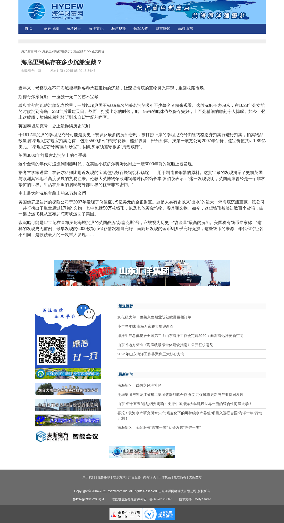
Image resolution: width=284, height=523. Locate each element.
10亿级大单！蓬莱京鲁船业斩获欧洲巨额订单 (154, 317)
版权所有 (180, 477)
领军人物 (140, 29)
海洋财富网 (29, 51)
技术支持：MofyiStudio (195, 499)
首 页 (29, 29)
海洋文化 (96, 29)
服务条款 (104, 477)
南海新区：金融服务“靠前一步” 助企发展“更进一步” (159, 427)
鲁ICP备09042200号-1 (88, 499)
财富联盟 (163, 29)
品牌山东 (185, 29)
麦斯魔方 (195, 477)
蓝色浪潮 (51, 29)
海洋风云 (73, 29)
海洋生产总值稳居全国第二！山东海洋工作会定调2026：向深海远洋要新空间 (180, 335)
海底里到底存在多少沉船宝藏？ (64, 51)
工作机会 (164, 477)
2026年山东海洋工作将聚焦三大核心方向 (151, 354)
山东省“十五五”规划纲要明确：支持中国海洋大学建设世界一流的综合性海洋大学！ (184, 404)
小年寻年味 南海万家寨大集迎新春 (145, 326)
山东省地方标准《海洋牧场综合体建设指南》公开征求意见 (165, 345)
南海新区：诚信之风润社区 (139, 385)
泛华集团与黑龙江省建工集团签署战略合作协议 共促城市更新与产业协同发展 (180, 394)
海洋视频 (118, 29)
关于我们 (88, 477)
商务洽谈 (149, 477)
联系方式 (119, 477)
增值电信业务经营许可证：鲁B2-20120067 (142, 499)
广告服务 (134, 477)
